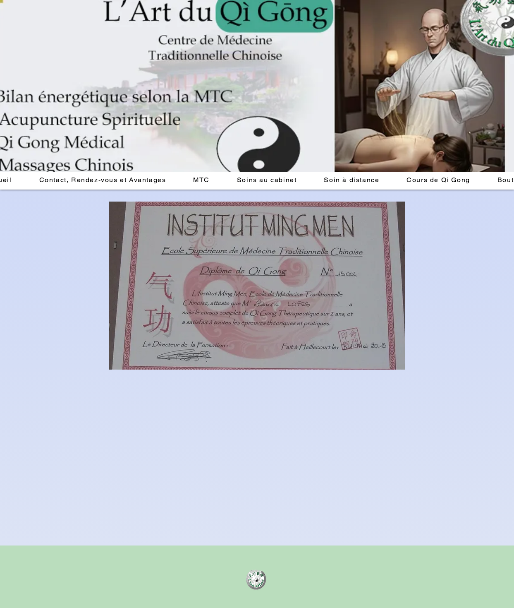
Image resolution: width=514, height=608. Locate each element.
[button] (102, 180)
